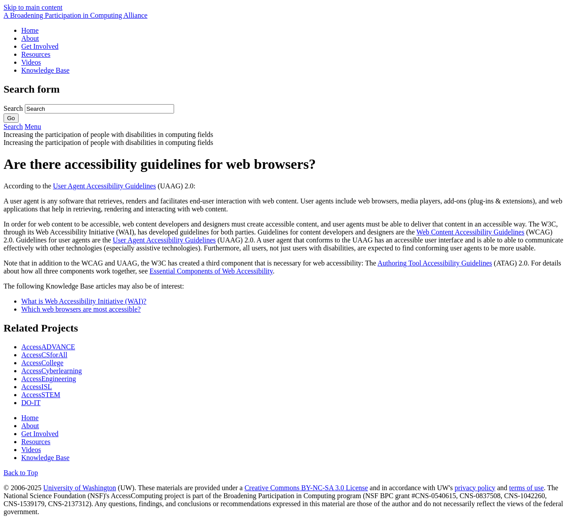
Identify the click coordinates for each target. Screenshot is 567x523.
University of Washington (79, 488)
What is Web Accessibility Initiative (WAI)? (83, 301)
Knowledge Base (45, 70)
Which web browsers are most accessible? (81, 309)
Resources (35, 54)
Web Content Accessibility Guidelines (470, 232)
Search (14, 108)
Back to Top (21, 472)
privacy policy (474, 488)
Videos (31, 62)
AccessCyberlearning (51, 371)
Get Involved (39, 46)
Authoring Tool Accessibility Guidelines (434, 263)
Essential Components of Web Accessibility (210, 271)
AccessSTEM (40, 394)
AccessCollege (42, 363)
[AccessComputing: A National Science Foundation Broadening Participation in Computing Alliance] (76, 15)
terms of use (526, 488)
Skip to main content (33, 7)
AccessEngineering (48, 378)
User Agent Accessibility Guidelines (104, 186)
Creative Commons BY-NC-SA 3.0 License (306, 488)
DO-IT (31, 402)
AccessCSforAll (44, 355)
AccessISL (36, 386)
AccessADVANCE (48, 347)
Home (30, 30)
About (30, 38)
